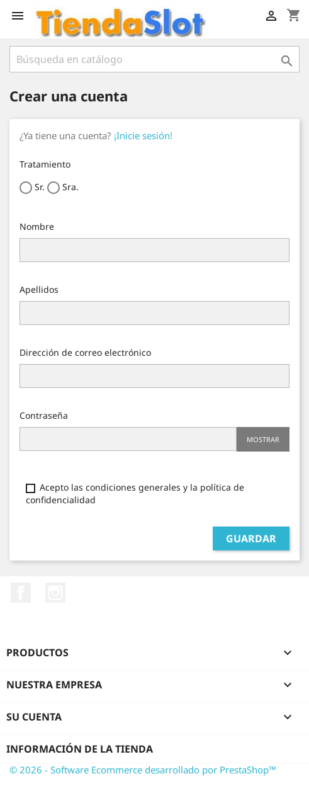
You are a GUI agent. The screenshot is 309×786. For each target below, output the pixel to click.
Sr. (32, 187)
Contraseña (44, 415)
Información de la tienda (79, 749)
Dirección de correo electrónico (85, 352)
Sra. (63, 187)
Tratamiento (45, 164)
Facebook (21, 593)
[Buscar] (154, 59)
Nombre (37, 226)
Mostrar (263, 439)
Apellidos (39, 289)
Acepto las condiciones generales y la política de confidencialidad (135, 493)
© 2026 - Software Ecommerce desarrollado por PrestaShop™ (142, 769)
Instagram (55, 593)
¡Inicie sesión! (143, 135)
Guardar (251, 538)
